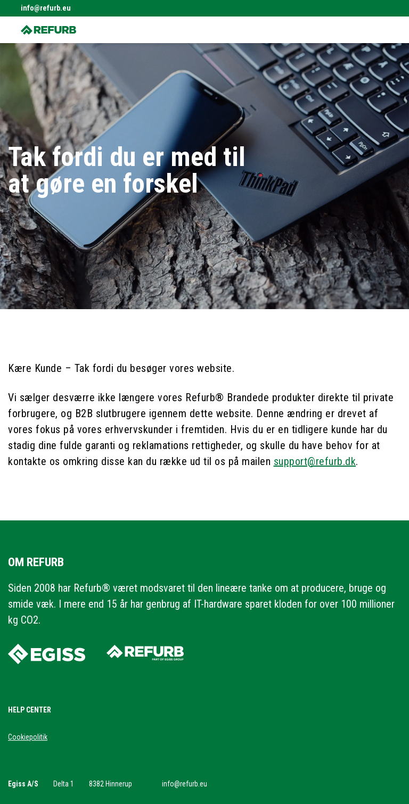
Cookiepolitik (27, 737)
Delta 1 (63, 784)
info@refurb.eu (46, 8)
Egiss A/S (23, 784)
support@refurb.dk (315, 461)
